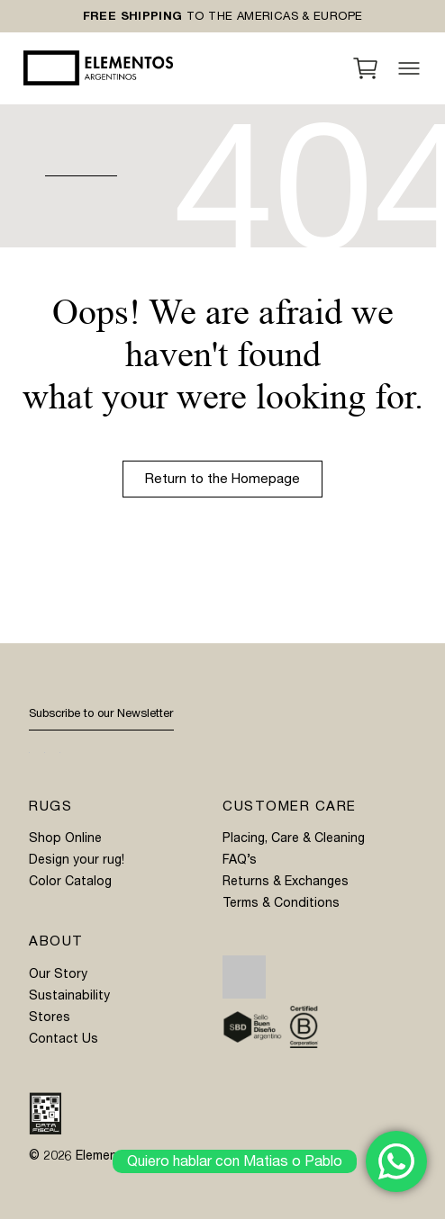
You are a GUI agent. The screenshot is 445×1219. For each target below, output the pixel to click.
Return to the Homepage (222, 479)
